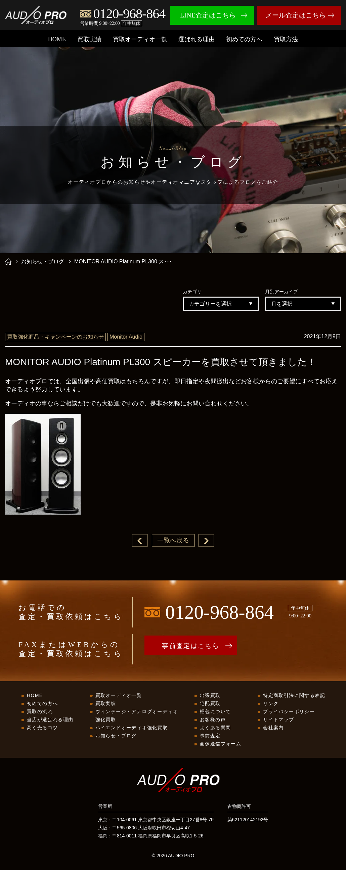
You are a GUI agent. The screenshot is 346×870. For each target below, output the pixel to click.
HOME (57, 39)
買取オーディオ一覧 (140, 39)
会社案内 (273, 728)
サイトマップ (278, 720)
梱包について (215, 711)
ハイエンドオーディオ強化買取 (131, 728)
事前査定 (210, 736)
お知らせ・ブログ (42, 261)
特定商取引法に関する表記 (294, 695)
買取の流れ (40, 711)
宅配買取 (210, 703)
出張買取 (210, 695)
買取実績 (89, 39)
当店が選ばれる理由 (50, 720)
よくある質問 (215, 728)
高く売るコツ (42, 728)
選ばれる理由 (196, 39)
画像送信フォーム (220, 744)
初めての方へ (244, 39)
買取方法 (286, 39)
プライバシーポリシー (289, 711)
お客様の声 (213, 720)
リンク (270, 703)
